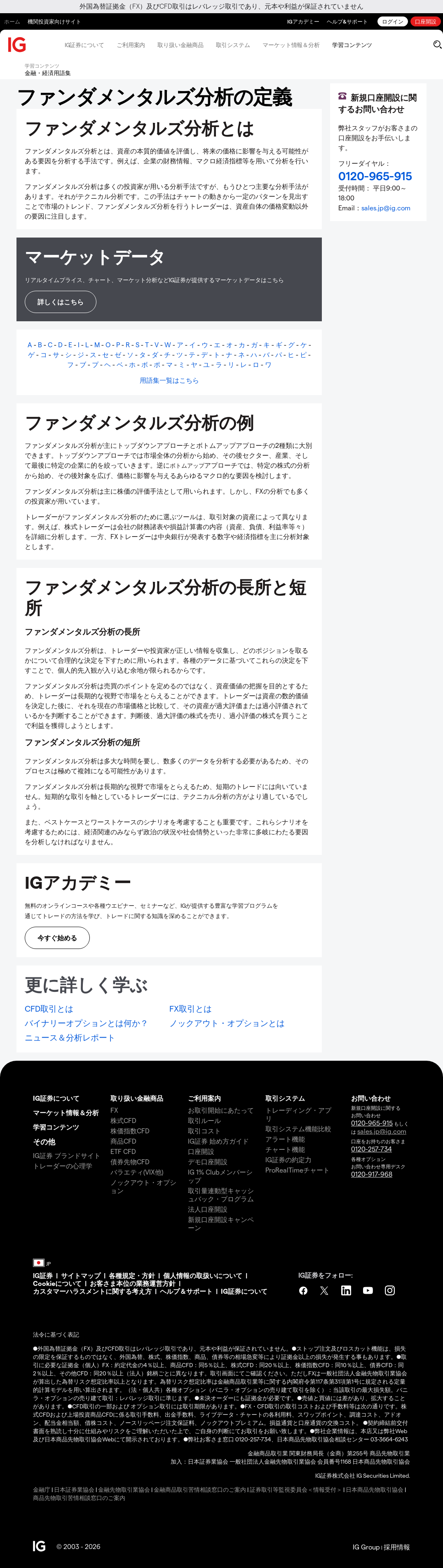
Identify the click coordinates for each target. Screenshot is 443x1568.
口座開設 (425, 21)
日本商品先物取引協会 (374, 1489)
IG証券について (84, 44)
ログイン (392, 21)
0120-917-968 (371, 1174)
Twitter (325, 1290)
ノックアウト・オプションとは (227, 1023)
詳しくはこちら (61, 302)
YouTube (369, 1290)
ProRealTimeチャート (297, 1170)
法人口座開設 (207, 1209)
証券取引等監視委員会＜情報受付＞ (296, 1489)
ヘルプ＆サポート (186, 1291)
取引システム (233, 44)
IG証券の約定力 (288, 1159)
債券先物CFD (130, 1161)
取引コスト (204, 1131)
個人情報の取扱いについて (202, 1275)
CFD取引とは (49, 1008)
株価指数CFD (130, 1131)
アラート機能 (285, 1139)
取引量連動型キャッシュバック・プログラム (221, 1195)
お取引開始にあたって (221, 1110)
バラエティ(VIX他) (136, 1172)
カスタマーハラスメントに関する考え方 (92, 1291)
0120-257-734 (371, 1149)
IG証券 (43, 1275)
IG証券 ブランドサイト (67, 1155)
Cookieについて (57, 1283)
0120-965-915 (372, 1123)
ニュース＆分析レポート (70, 1037)
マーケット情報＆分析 (291, 44)
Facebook (303, 1290)
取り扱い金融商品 (180, 44)
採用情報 (397, 1547)
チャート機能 (285, 1149)
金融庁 (41, 1489)
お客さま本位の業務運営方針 (133, 1283)
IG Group (366, 1547)
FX (114, 1110)
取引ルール (204, 1120)
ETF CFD (123, 1151)
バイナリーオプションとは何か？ (86, 1023)
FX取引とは (190, 1008)
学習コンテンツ (352, 44)
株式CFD (123, 1120)
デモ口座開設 (207, 1161)
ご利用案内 (131, 44)
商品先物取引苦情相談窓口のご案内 (79, 1497)
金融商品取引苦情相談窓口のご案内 (200, 1489)
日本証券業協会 (74, 1489)
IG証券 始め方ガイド (218, 1141)
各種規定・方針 (132, 1275)
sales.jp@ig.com (385, 208)
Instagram (391, 1290)
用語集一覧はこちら (169, 380)
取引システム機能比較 (298, 1128)
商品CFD (123, 1141)
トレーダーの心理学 (62, 1166)
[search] (437, 44)
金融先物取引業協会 (124, 1489)
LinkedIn (347, 1290)
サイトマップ (81, 1275)
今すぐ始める (57, 938)
